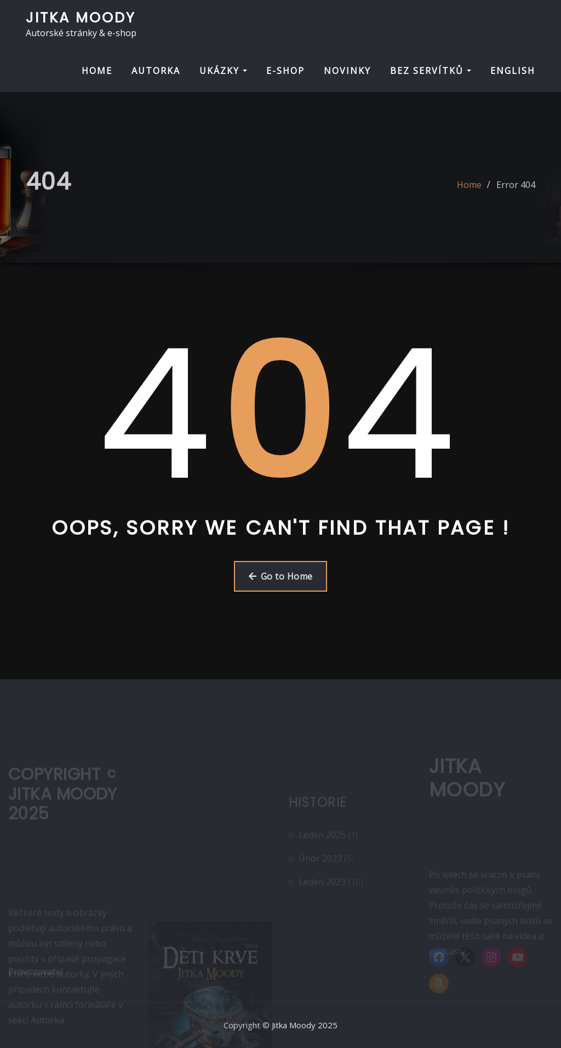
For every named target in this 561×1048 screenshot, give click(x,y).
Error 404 (515, 191)
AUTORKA (155, 71)
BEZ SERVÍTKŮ (430, 71)
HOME (97, 71)
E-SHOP (285, 71)
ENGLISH (512, 71)
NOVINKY (347, 71)
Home (469, 191)
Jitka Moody (81, 17)
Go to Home (281, 576)
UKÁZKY (223, 71)
